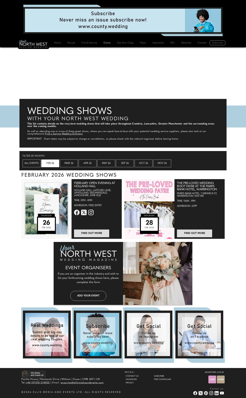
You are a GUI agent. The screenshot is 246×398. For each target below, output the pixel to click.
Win (172, 43)
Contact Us (132, 376)
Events (107, 43)
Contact (202, 43)
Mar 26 (68, 163)
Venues (71, 43)
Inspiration (158, 43)
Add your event (88, 296)
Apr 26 (87, 163)
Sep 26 (125, 163)
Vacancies (131, 379)
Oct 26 (143, 163)
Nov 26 (162, 163)
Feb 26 (50, 163)
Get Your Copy (125, 43)
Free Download (162, 379)
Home (57, 43)
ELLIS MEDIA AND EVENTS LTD (57, 392)
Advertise (186, 43)
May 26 (106, 163)
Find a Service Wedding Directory (63, 134)
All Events (31, 163)
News (143, 43)
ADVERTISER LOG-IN (214, 372)
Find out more (91, 233)
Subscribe (217, 43)
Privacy (130, 383)
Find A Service (89, 43)
